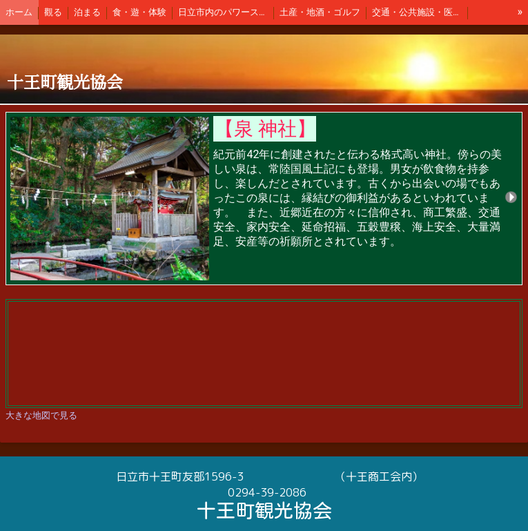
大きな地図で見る (41, 415)
